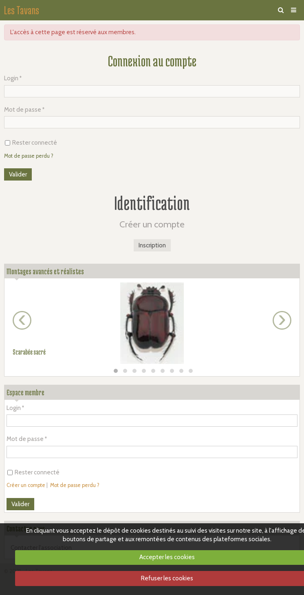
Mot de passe (22, 109)
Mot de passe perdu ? (28, 156)
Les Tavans (21, 10)
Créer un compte (26, 485)
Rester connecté (31, 142)
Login (11, 78)
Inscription (152, 245)
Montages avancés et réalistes (45, 271)
